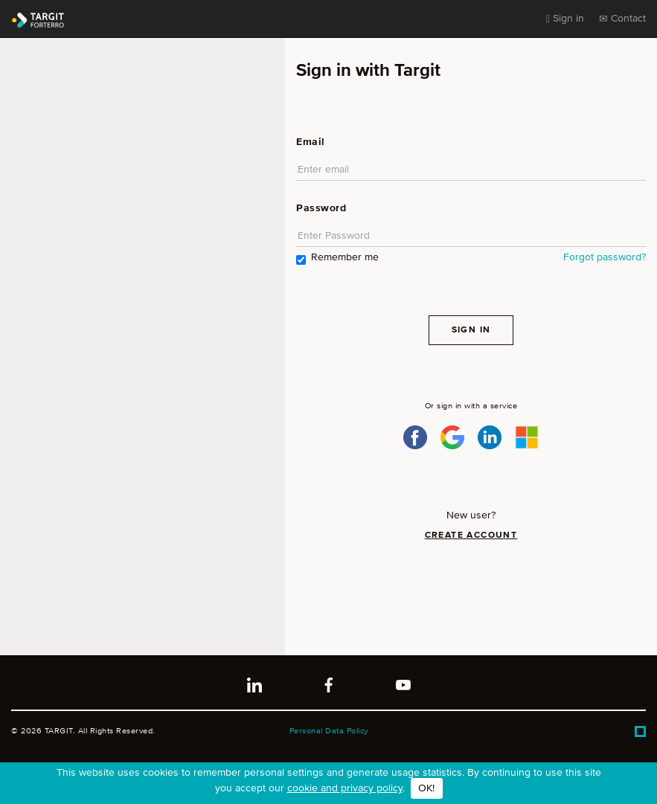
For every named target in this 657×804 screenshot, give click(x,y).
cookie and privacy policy (345, 788)
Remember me (337, 258)
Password (321, 208)
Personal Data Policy (328, 731)
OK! (426, 788)
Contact (622, 19)
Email (310, 142)
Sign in (565, 19)
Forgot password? (604, 257)
